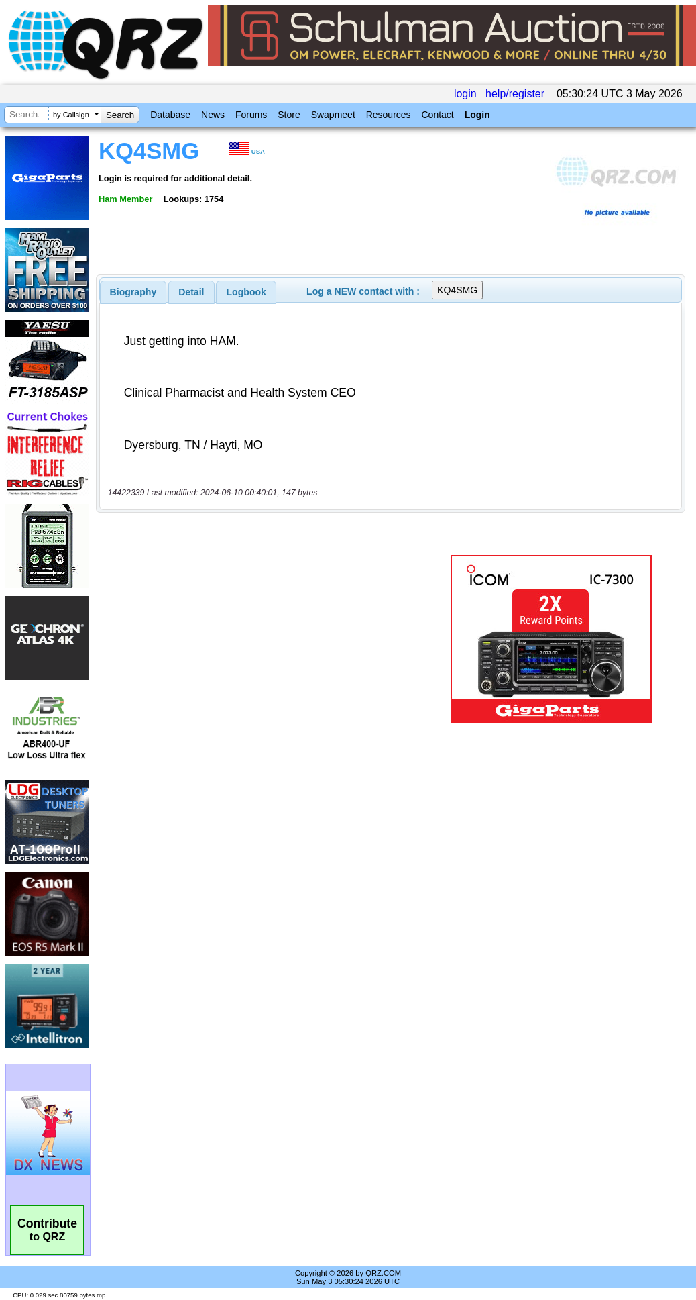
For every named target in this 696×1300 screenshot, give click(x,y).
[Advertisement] (267, 639)
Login (477, 114)
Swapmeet (333, 114)
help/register (514, 93)
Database (170, 114)
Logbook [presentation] (246, 292)
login (465, 93)
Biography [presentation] (133, 292)
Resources (388, 114)
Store (289, 114)
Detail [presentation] (191, 292)
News (213, 114)
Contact (437, 114)
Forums (251, 114)
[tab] (133, 292)
